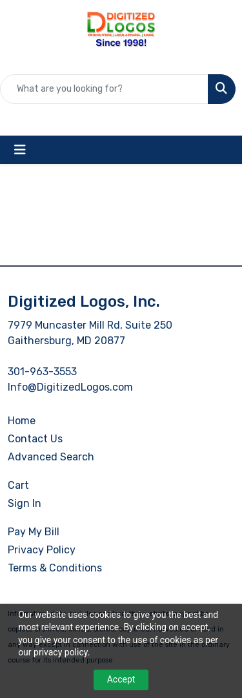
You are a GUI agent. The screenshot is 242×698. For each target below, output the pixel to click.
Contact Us (35, 439)
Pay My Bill (33, 532)
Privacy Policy (42, 550)
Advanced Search (51, 457)
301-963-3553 (42, 371)
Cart (18, 485)
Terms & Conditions (55, 568)
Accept (121, 679)
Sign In (24, 503)
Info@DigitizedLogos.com (70, 387)
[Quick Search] (104, 89)
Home (21, 421)
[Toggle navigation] (20, 150)
